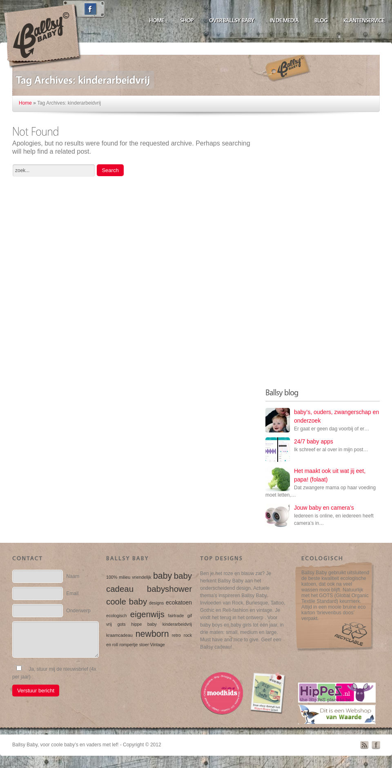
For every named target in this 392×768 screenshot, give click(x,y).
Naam (72, 576)
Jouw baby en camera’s (324, 507)
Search (110, 170)
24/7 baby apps (313, 441)
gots (121, 624)
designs (156, 602)
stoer (144, 644)
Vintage (157, 644)
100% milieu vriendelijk (128, 577)
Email (72, 593)
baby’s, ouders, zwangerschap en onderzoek (336, 416)
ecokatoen (179, 602)
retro (176, 635)
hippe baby (144, 624)
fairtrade (176, 615)
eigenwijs (147, 614)
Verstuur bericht (35, 690)
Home (25, 103)
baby (162, 576)
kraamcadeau (119, 635)
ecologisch (116, 615)
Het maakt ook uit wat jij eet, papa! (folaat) (329, 475)
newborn (152, 634)
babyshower (169, 588)
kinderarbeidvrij (177, 624)
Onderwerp (78, 611)
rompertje (128, 644)
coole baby (126, 601)
